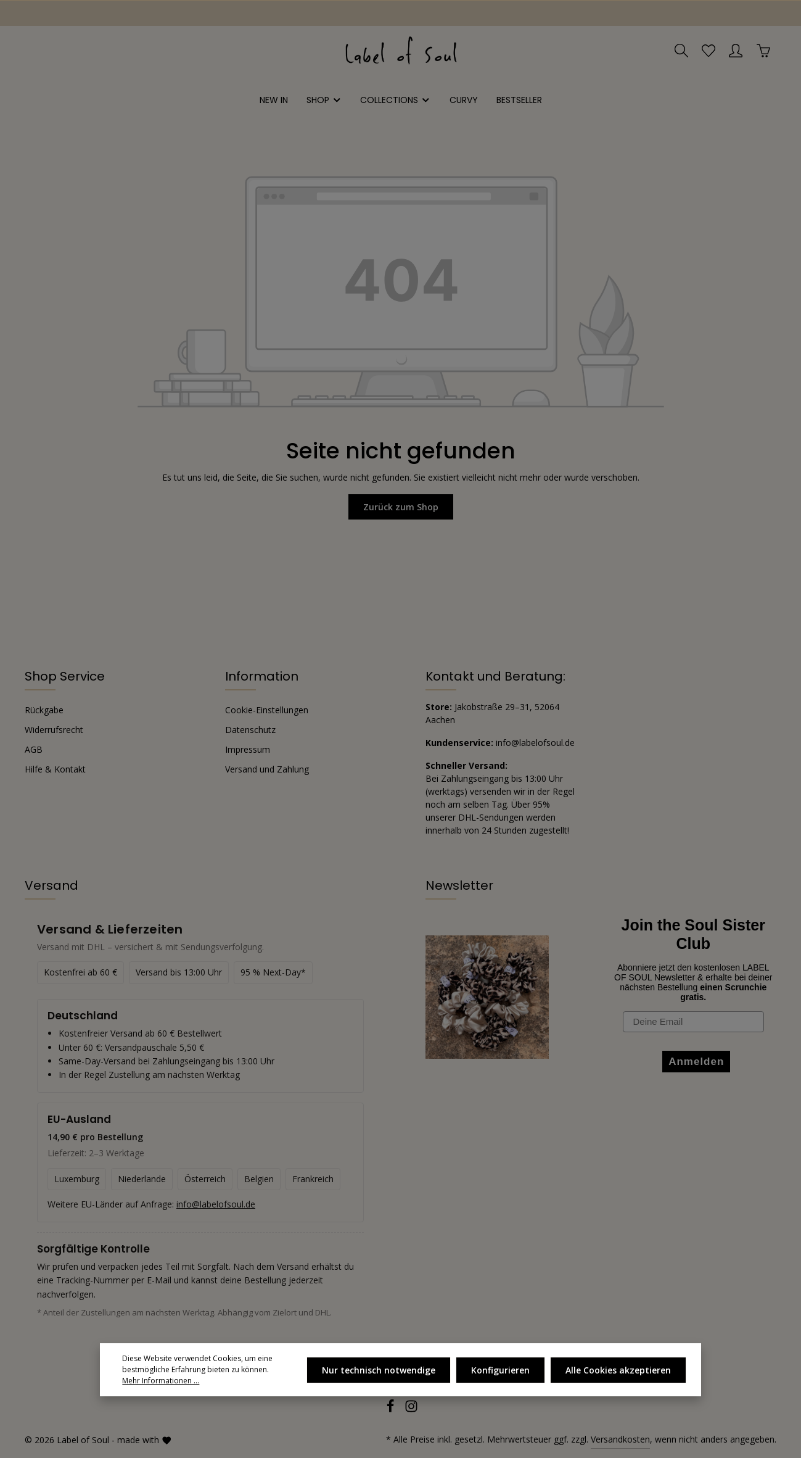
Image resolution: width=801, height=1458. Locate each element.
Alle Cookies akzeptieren (618, 1370)
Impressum (247, 749)
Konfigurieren (500, 1370)
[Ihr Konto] (735, 50)
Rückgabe (44, 710)
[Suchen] (681, 50)
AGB (34, 749)
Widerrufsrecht (54, 729)
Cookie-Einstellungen (266, 710)
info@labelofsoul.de (535, 742)
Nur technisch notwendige (378, 1370)
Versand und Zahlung (267, 769)
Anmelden (696, 1061)
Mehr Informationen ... (160, 1380)
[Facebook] (392, 1409)
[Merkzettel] (708, 50)
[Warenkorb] (763, 50)
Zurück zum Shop (400, 507)
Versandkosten (620, 1439)
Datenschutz (250, 729)
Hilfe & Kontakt (55, 769)
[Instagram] (411, 1409)
